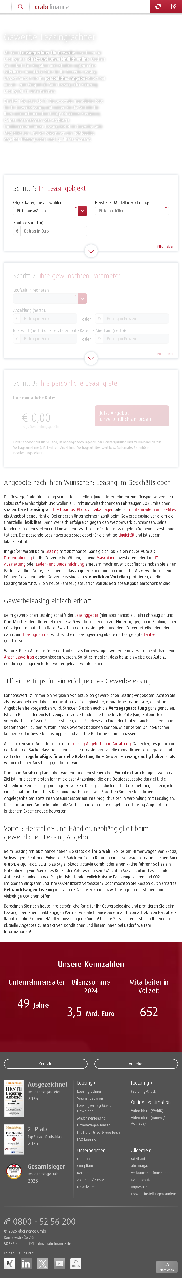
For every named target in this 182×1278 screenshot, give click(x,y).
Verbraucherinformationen (152, 1172)
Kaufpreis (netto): (28, 222)
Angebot (136, 1063)
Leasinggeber (86, 615)
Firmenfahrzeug (18, 558)
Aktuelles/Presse (90, 1179)
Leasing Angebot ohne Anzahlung (101, 743)
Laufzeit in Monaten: (31, 290)
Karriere (83, 1172)
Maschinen (106, 558)
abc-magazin (141, 1165)
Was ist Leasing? (90, 1098)
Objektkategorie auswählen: (38, 202)
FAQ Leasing (86, 1139)
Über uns (84, 1158)
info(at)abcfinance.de (53, 1243)
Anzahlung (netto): (29, 310)
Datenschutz (141, 1179)
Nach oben (167, 1270)
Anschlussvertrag (19, 657)
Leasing (52, 551)
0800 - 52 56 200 (44, 1221)
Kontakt (46, 1063)
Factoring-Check (143, 1091)
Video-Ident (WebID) (147, 1110)
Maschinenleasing (91, 1118)
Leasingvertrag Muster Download (95, 1108)
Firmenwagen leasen (94, 1125)
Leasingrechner (89, 1091)
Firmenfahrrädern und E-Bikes (150, 509)
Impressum (139, 1186)
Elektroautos (64, 509)
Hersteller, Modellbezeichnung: (122, 202)
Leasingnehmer (36, 634)
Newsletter (86, 1186)
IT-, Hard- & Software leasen (100, 1132)
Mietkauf (138, 1158)
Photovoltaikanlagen (95, 509)
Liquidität (126, 535)
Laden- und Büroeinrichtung (60, 564)
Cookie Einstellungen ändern (153, 1193)
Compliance (86, 1165)
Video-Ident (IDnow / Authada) (148, 1120)
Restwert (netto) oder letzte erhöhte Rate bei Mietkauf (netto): (69, 330)
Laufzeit (151, 634)
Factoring (140, 1082)
